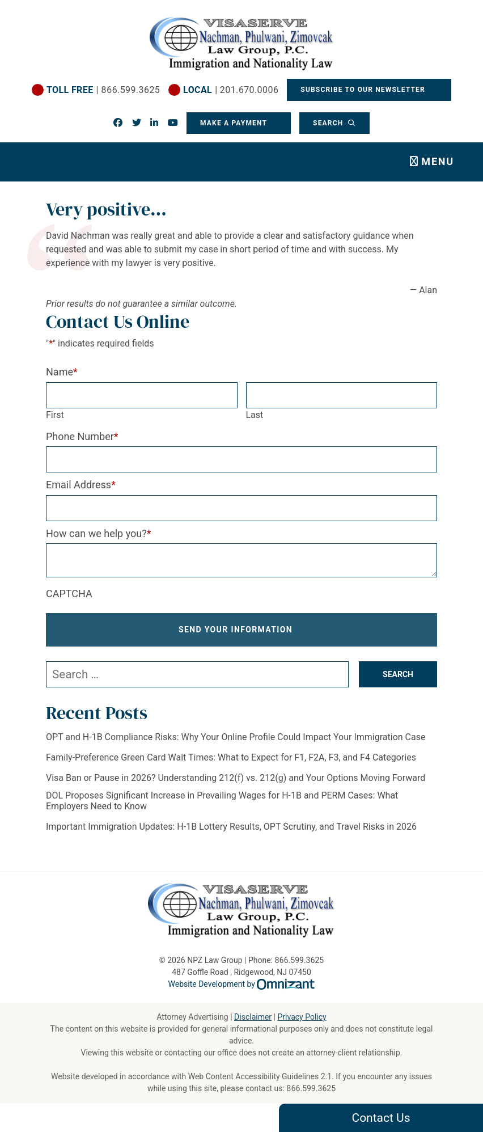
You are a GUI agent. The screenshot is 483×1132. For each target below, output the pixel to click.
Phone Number (82, 436)
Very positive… (106, 209)
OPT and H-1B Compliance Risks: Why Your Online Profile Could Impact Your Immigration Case (235, 737)
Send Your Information (236, 629)
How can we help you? (98, 533)
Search (329, 123)
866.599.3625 (311, 1088)
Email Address (81, 485)
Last (255, 414)
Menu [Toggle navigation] (437, 161)
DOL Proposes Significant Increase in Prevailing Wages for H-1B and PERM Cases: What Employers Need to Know (222, 801)
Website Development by (241, 984)
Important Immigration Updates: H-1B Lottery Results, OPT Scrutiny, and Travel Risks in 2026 (231, 826)
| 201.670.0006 (230, 90)
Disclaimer (253, 1016)
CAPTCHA (69, 593)
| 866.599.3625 (103, 90)
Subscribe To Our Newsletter (363, 90)
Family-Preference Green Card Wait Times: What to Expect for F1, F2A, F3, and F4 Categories (231, 757)
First (55, 414)
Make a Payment (233, 123)
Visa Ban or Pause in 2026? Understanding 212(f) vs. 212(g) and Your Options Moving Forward (235, 777)
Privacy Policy (301, 1016)
